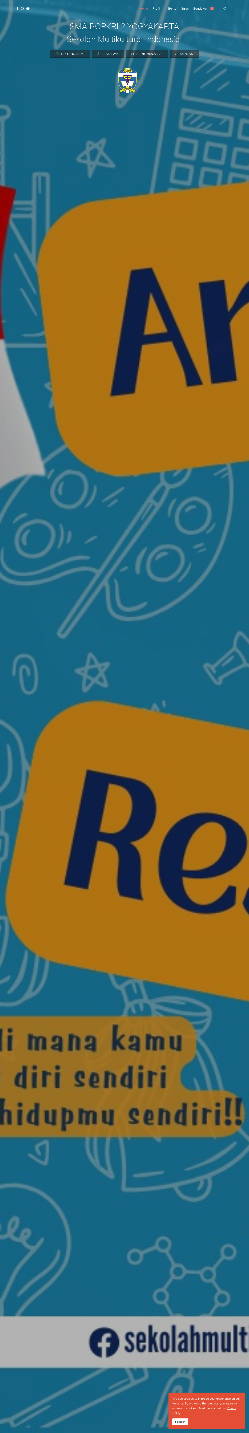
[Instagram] (22, 9)
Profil (156, 8)
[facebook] (17, 9)
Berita (172, 8)
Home (144, 8)
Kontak (184, 54)
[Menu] (212, 8)
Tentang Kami (69, 54)
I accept (180, 1422)
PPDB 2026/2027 (147, 54)
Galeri (185, 8)
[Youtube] (28, 9)
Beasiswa (200, 8)
